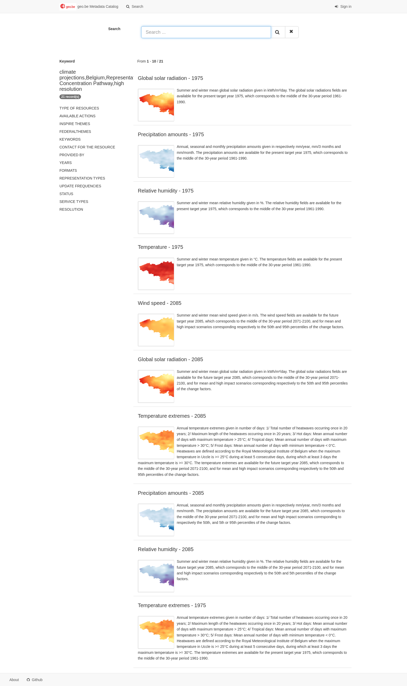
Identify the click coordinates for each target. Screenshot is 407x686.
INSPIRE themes (74, 124)
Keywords (70, 139)
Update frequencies (80, 186)
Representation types (82, 178)
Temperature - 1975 (160, 247)
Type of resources (79, 108)
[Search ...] (206, 32)
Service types (73, 202)
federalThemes (75, 131)
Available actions (77, 116)
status (66, 194)
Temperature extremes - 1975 (172, 605)
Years (65, 163)
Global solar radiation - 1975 (170, 78)
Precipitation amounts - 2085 (171, 493)
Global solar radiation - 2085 (170, 359)
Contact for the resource (87, 147)
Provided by (71, 155)
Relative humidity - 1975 (166, 191)
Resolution (71, 209)
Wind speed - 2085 (159, 303)
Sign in (343, 6)
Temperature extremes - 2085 (172, 416)
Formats (68, 170)
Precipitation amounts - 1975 (171, 134)
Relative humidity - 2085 (166, 549)
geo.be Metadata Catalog (88, 6)
